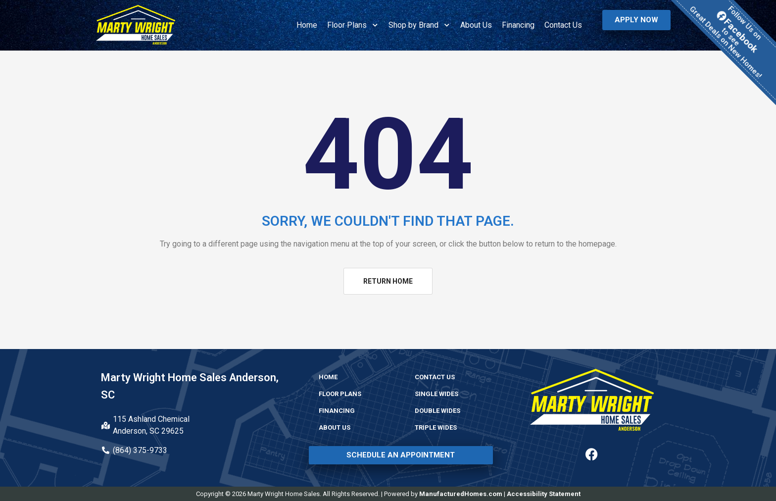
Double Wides (437, 410)
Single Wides (436, 394)
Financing (518, 25)
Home (306, 25)
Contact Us (563, 25)
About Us (476, 25)
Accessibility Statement (544, 494)
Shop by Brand (419, 25)
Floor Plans (353, 25)
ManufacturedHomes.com (460, 494)
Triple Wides (436, 427)
